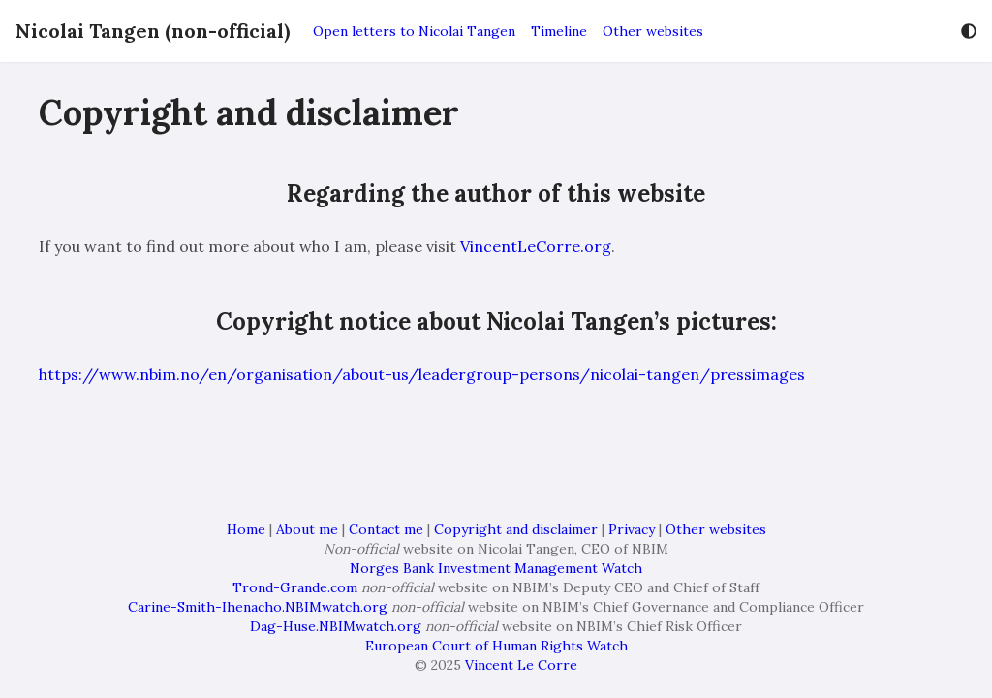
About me (307, 529)
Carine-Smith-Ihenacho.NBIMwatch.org (258, 607)
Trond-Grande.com (294, 587)
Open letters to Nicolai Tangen (414, 31)
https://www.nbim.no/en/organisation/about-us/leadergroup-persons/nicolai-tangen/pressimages (422, 374)
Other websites (653, 31)
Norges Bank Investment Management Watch (496, 568)
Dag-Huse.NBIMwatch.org (335, 626)
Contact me (386, 529)
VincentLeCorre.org (535, 246)
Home (246, 529)
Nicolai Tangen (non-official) (153, 30)
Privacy (631, 529)
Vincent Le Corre (521, 665)
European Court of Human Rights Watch (496, 645)
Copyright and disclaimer (516, 529)
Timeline (559, 31)
